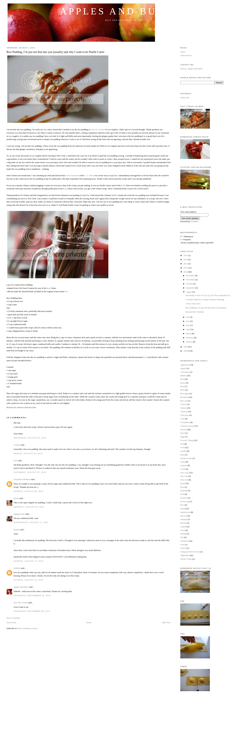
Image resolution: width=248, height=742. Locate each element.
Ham (182, 454)
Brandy (17, 529)
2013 (185, 259)
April (188, 329)
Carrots (183, 404)
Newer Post (11, 622)
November (190, 279)
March (189, 333)
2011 (185, 268)
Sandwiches (185, 512)
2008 (185, 351)
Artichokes (184, 372)
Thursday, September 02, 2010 (32, 595)
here (66, 291)
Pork (182, 494)
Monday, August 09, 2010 (29, 507)
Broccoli (183, 401)
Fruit (182, 447)
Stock (182, 530)
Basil (182, 379)
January (189, 342)
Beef (182, 386)
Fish (182, 444)
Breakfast (184, 397)
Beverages (184, 393)
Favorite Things (186, 440)
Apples (183, 368)
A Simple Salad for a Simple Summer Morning (205, 299)
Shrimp (183, 523)
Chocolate (184, 415)
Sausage (183, 519)
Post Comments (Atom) (27, 628)
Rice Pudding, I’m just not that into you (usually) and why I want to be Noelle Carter (55, 52)
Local (182, 469)
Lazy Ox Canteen (97, 129)
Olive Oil (184, 480)
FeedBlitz (195, 221)
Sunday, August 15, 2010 (28, 561)
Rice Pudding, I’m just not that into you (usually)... (207, 308)
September (190, 288)
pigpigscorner (19, 514)
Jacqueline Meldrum (22, 479)
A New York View (193, 303)
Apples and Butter (124, 11)
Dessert (183, 429)
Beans (182, 383)
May (188, 325)
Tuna (182, 544)
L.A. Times (89, 175)
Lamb (182, 462)
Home (88, 622)
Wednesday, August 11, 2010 (31, 522)
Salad (182, 508)
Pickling (183, 490)
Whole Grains (186, 559)
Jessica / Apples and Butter (191, 68)
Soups (182, 526)
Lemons (183, 465)
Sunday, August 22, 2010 (28, 580)
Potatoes (183, 498)
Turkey (183, 548)
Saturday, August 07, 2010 (30, 472)
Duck (182, 433)
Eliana (16, 498)
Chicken (183, 411)
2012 (185, 263)
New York (184, 472)
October (189, 284)
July (188, 317)
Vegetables (184, 555)
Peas (182, 487)
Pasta (182, 483)
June (188, 321)
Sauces (183, 516)
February (190, 337)
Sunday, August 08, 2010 (28, 491)
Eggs (182, 436)
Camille (17, 445)
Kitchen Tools (186, 458)
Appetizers (184, 365)
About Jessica (186, 55)
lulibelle (17, 568)
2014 (185, 255)
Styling (183, 533)
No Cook (184, 476)
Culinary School (187, 426)
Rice (182, 505)
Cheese (183, 408)
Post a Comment (13, 618)
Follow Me (184, 97)
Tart (182, 537)
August (189, 292)
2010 (185, 272)
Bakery (183, 375)
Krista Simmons (72, 175)
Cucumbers (185, 422)
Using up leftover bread (190, 551)
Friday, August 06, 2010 (28, 453)
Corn (182, 418)
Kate (16, 460)
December (190, 275)
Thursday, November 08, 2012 (32, 611)
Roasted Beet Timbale (195, 312)
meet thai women (21, 602)
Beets (182, 390)
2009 (185, 347)
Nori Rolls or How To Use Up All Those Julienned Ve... (208, 295)
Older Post (166, 622)
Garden (183, 451)
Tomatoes (184, 541)
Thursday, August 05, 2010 (30, 438)
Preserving (184, 501)
